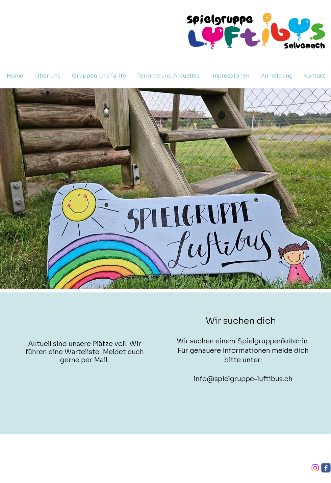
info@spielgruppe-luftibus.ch (243, 379)
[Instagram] (315, 468)
